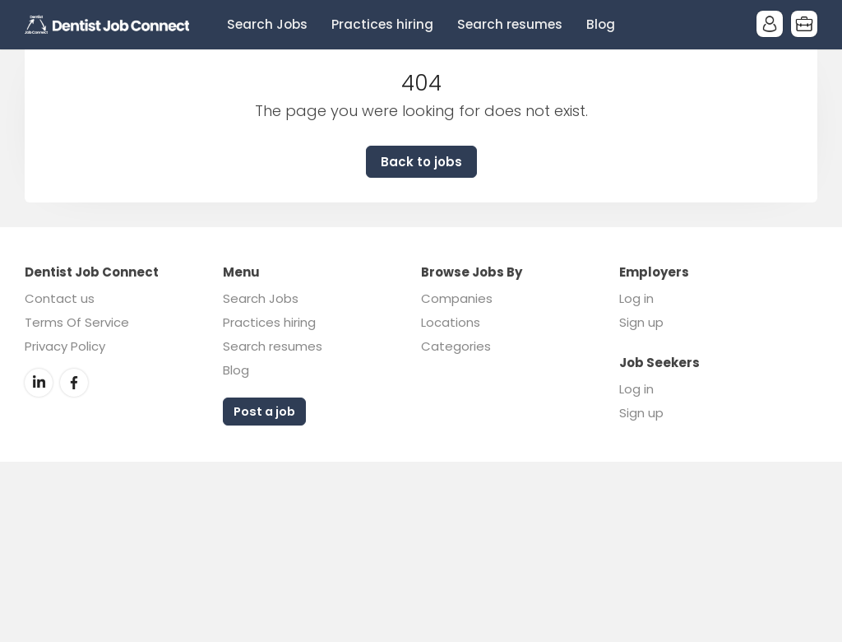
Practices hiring (382, 24)
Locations (450, 322)
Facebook (74, 383)
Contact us (60, 298)
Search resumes (509, 24)
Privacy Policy (65, 346)
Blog (600, 24)
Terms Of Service (77, 322)
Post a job (264, 411)
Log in (636, 298)
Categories (456, 346)
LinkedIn (39, 383)
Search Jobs (267, 24)
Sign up (641, 322)
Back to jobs (421, 161)
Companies (457, 298)
